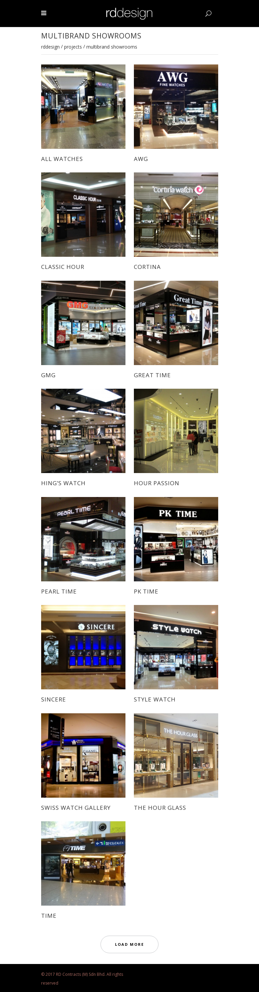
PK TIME (146, 591)
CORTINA (147, 267)
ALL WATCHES (62, 159)
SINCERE (53, 699)
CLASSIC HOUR (62, 267)
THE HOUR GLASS (160, 807)
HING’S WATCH (63, 483)
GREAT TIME (152, 375)
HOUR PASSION (156, 483)
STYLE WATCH (155, 699)
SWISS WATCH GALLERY (76, 807)
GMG (48, 375)
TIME (49, 915)
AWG (141, 159)
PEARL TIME (59, 591)
